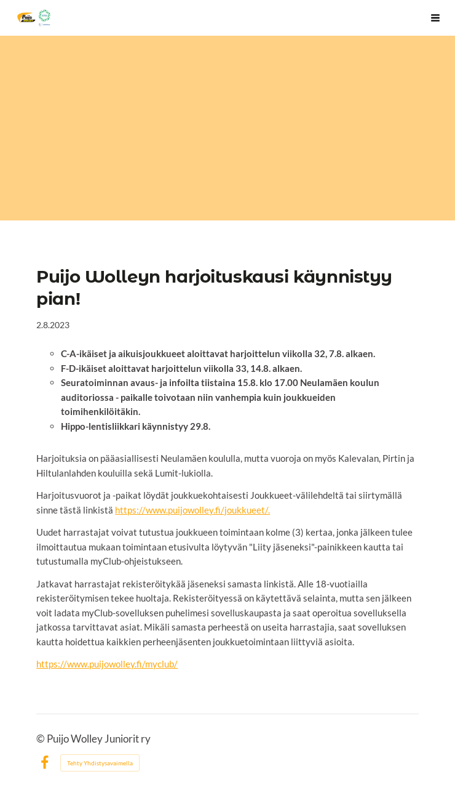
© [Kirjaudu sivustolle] (41, 739)
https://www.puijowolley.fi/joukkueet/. (192, 509)
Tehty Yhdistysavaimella (100, 763)
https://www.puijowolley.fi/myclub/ (107, 663)
